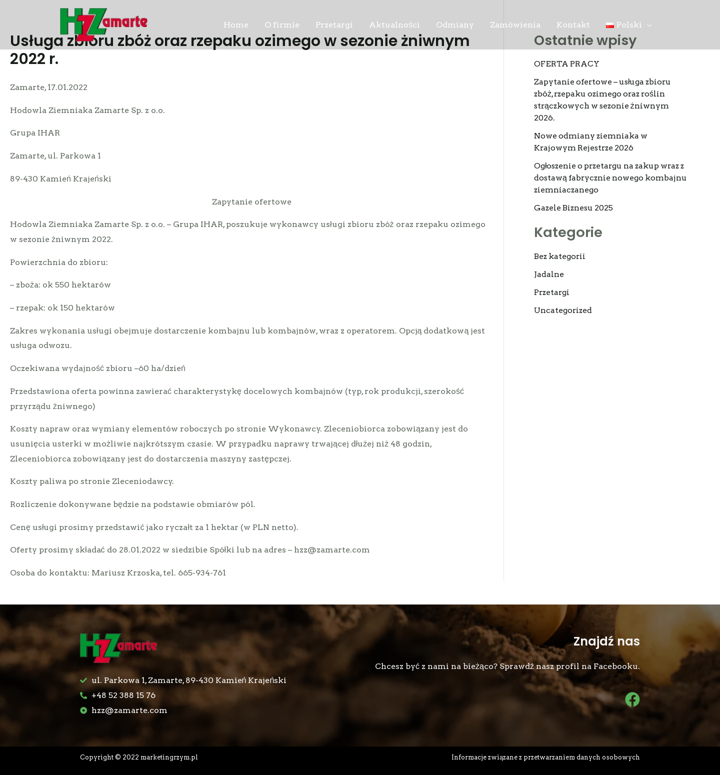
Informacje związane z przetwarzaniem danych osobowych (545, 757)
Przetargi (553, 292)
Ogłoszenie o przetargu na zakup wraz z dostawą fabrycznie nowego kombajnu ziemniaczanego (610, 177)
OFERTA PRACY (567, 63)
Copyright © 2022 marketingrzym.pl (140, 757)
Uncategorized (564, 310)
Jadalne (549, 274)
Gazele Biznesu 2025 (575, 207)
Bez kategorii (561, 256)
